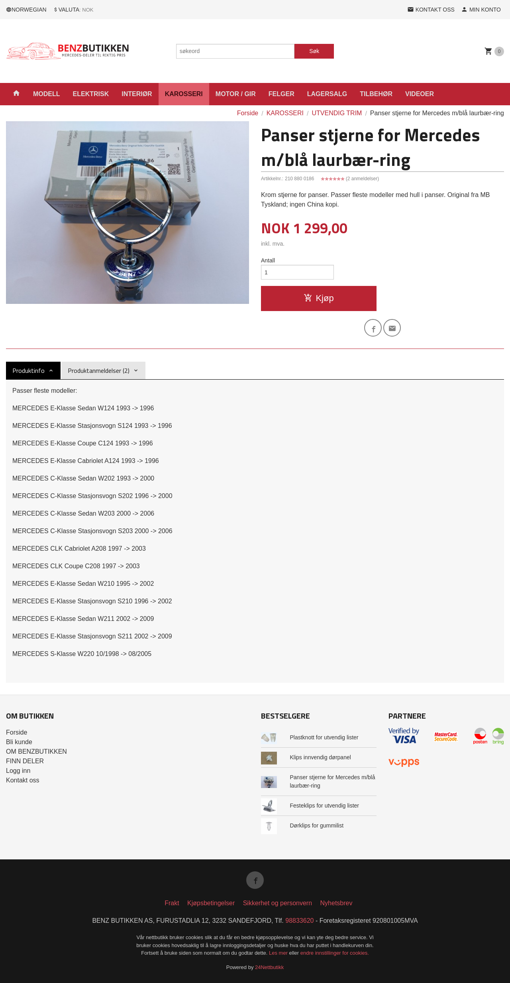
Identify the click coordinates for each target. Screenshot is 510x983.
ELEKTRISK (91, 94)
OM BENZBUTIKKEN (36, 751)
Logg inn (18, 770)
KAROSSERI (184, 94)
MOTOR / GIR (236, 94)
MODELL (46, 94)
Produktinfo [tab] (28, 370)
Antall (268, 260)
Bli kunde (19, 742)
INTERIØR (137, 94)
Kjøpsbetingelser (211, 903)
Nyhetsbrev (336, 903)
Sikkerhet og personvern (277, 903)
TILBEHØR (376, 94)
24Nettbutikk (269, 967)
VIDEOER (419, 94)
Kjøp (318, 298)
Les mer (279, 953)
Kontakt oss (22, 780)
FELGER (281, 94)
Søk (314, 51)
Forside (247, 113)
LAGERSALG (327, 94)
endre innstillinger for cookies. (334, 953)
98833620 (299, 920)
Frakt (172, 903)
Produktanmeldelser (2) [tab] (98, 370)
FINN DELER (25, 761)
